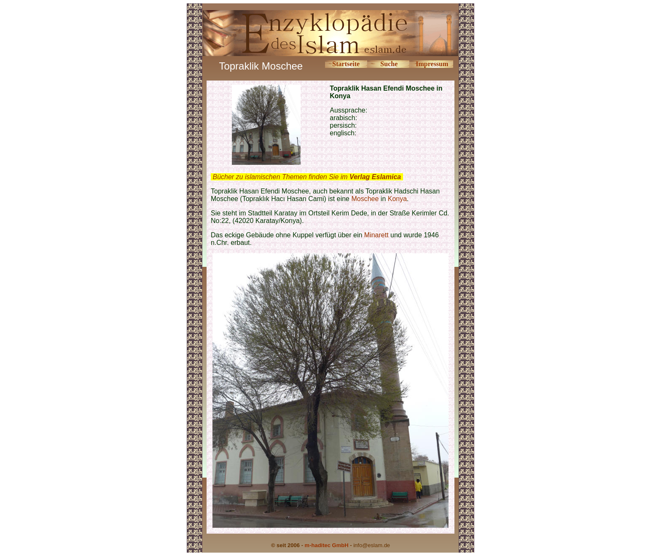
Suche (389, 63)
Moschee (365, 198)
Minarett (376, 235)
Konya (397, 198)
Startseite (346, 63)
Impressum (432, 63)
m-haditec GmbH (327, 545)
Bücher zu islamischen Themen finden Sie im (306, 176)
